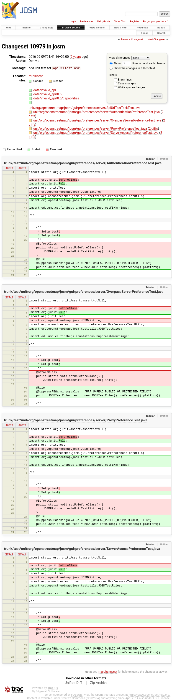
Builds (161, 27)
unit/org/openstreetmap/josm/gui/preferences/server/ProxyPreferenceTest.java (90, 128)
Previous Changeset (132, 39)
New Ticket (121, 27)
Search (161, 32)
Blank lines (125, 79)
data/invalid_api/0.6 (47, 94)
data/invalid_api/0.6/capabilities (56, 98)
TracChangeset (107, 671)
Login (73, 21)
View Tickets (97, 27)
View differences (119, 57)
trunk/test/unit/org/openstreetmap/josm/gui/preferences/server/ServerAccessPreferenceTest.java (82, 549)
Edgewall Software (47, 691)
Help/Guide (103, 21)
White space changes (131, 87)
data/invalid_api (44, 90)
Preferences (86, 21)
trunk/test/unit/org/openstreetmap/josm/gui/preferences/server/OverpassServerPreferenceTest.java (84, 292)
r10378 (9, 168)
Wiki (8, 27)
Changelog (46, 27)
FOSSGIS (76, 694)
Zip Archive (98, 683)
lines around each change (143, 63)
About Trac (120, 21)
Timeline (25, 27)
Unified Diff (73, 683)
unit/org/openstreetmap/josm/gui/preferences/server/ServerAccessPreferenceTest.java (96, 132)
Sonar (144, 32)
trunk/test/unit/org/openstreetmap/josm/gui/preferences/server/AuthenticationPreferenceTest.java (83, 163)
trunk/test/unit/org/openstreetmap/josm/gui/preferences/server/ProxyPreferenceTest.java (75, 420)
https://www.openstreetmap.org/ (149, 694)
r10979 (22, 168)
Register (134, 21)
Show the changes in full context (132, 68)
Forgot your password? (156, 21)
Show (115, 63)
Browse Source (71, 27)
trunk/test (36, 76)
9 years (76, 56)
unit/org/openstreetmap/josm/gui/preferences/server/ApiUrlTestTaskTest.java (85, 108)
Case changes (127, 83)
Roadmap (142, 27)
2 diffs (153, 128)
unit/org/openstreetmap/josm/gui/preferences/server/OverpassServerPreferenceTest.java (97, 120)
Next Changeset (156, 39)
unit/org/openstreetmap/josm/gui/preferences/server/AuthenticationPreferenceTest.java (97, 112)
